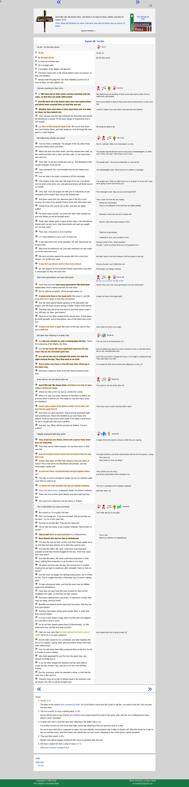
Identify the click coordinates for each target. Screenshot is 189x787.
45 (36, 395)
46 (36, 406)
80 (36, 655)
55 (36, 485)
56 (36, 490)
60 (36, 516)
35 (36, 309)
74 (36, 610)
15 (36, 161)
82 (36, 672)
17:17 (104, 281)
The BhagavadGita (143, 18)
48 (36, 425)
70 (36, 584)
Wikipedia (40, 762)
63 (36, 534)
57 (36, 494)
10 (36, 109)
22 (36, 213)
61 (36, 522)
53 (36, 471)
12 (36, 126)
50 (36, 446)
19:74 (109, 281)
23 (36, 221)
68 (36, 564)
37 (36, 326)
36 (36, 316)
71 (36, 590)
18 (36, 180)
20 (36, 199)
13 (36, 143)
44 (36, 391)
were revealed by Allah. (70, 705)
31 (36, 284)
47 (36, 412)
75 (36, 617)
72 (36, 597)
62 (36, 526)
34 (36, 302)
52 (36, 460)
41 (36, 363)
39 (36, 348)
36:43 (63, 20)
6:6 (100, 281)
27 (36, 248)
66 (36, 548)
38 (36, 340)
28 (36, 256)
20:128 (115, 281)
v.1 (49, 701)
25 (36, 236)
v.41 (98, 722)
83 (36, 678)
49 (36, 439)
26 (36, 241)
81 (36, 662)
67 (36, 558)
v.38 (77, 711)
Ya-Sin (41, 766)
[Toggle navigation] (151, 5)
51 (36, 453)
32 (36, 291)
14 (36, 151)
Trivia (57, 23)
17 (36, 176)
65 (36, 541)
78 (36, 639)
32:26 (121, 281)
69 (36, 574)
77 (36, 631)
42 (36, 370)
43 (36, 384)
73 (36, 604)
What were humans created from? (54, 748)
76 (36, 624)
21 (36, 205)
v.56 (61, 736)
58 (36, 500)
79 (36, 649)
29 (36, 263)
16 (36, 169)
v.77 (79, 744)
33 (36, 295)
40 (36, 356)
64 (36, 538)
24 (36, 231)
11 (36, 115)
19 (36, 191)
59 (36, 512)
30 (36, 268)
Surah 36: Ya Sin (94, 41)
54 (36, 477)
